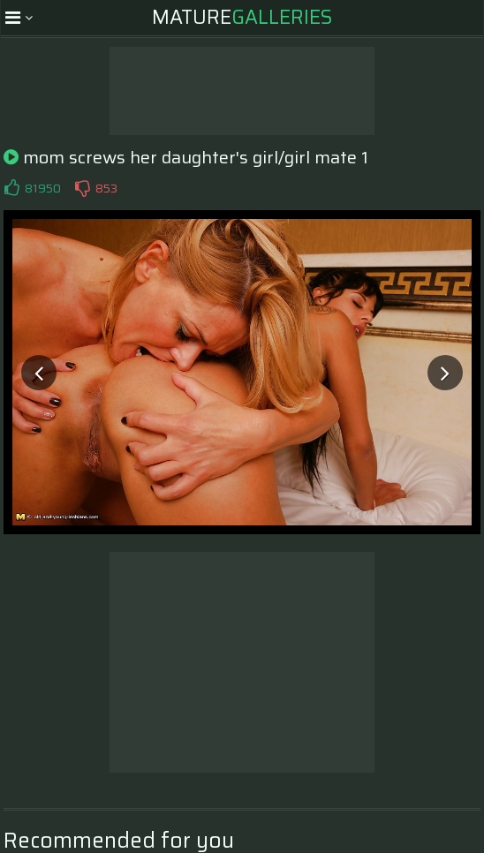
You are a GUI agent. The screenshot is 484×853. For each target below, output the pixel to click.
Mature (242, 17)
